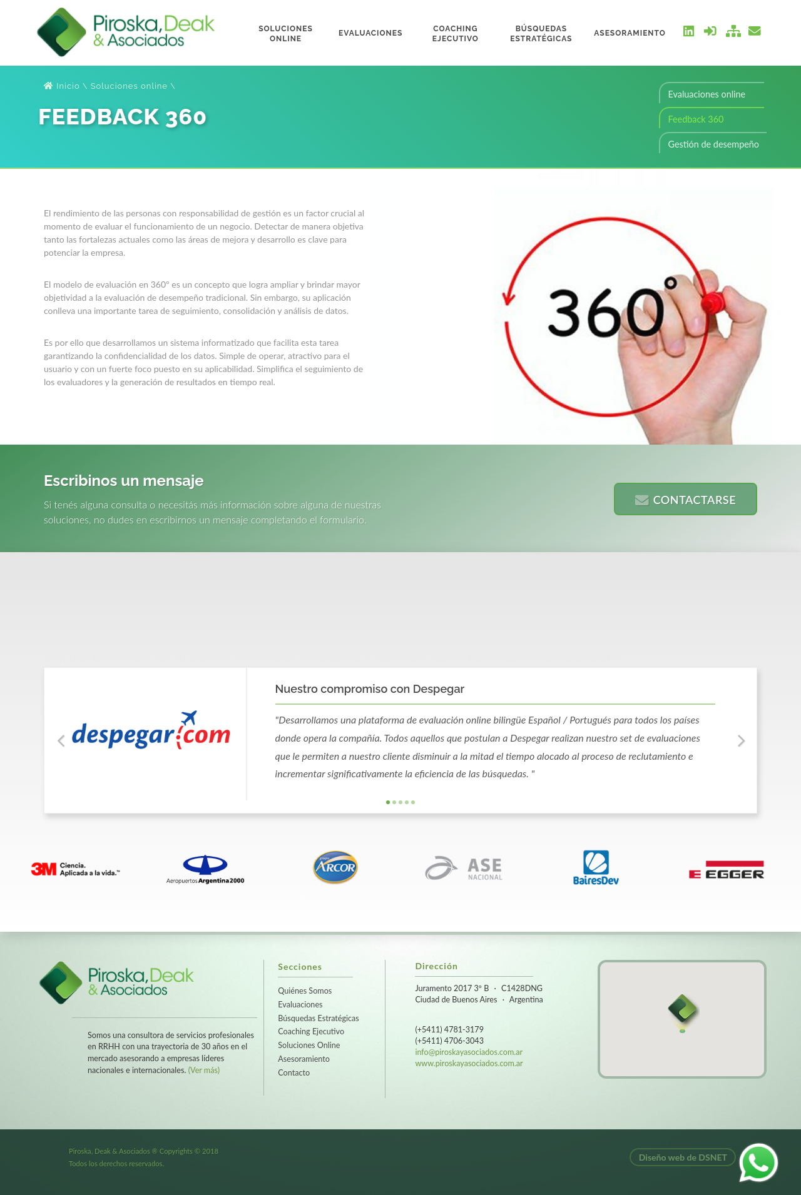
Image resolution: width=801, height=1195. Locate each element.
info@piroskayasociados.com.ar (469, 1052)
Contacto (294, 1072)
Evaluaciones (300, 1004)
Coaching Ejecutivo (311, 1031)
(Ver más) (204, 1070)
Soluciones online (129, 86)
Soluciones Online (309, 1045)
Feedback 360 (695, 119)
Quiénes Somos (305, 991)
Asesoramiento (304, 1059)
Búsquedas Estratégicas (318, 1018)
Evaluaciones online (706, 94)
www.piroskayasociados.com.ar (469, 1063)
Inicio (62, 86)
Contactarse (685, 500)
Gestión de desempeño (713, 144)
